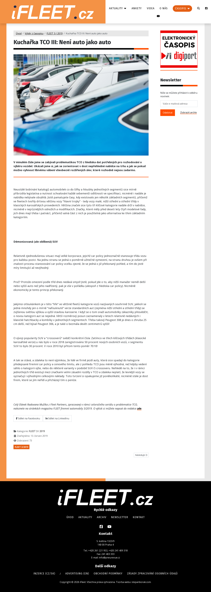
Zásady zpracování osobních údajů (152, 573)
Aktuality (116, 8)
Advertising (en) (77, 573)
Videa (150, 8)
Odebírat (167, 112)
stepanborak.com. (141, 582)
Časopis (180, 8)
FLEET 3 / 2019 (37, 431)
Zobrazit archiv (188, 112)
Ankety (137, 8)
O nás (164, 8)
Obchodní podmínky (108, 573)
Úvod (70, 517)
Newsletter (119, 517)
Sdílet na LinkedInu (57, 418)
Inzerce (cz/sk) (44, 573)
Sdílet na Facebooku (28, 418)
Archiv (101, 517)
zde (139, 408)
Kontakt (139, 517)
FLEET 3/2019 (21, 447)
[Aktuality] (124, 8)
